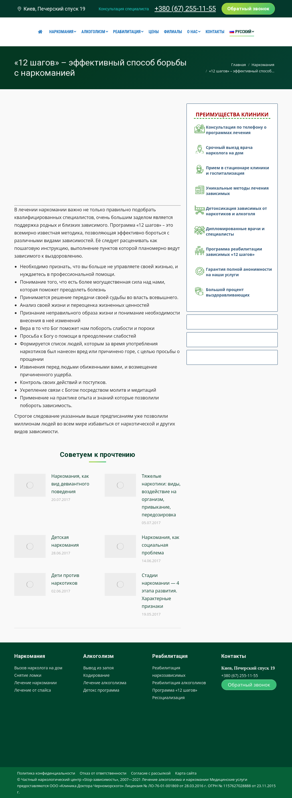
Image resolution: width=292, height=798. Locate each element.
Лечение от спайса (32, 690)
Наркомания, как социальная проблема (160, 545)
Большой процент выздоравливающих (228, 292)
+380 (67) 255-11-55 (185, 9)
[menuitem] (41, 32)
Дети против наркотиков (65, 579)
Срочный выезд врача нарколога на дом (229, 150)
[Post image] (30, 485)
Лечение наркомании (35, 682)
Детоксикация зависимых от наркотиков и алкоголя (236, 211)
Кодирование (96, 675)
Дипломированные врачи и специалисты (235, 231)
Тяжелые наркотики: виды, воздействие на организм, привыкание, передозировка (161, 495)
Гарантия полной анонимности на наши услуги (239, 271)
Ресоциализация (168, 697)
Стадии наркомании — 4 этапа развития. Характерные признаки (160, 590)
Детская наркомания (65, 541)
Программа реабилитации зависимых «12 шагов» (234, 251)
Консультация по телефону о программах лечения (236, 129)
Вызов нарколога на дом (38, 667)
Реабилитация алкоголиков (179, 682)
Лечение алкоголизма (104, 682)
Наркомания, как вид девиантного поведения (70, 484)
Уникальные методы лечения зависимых (237, 190)
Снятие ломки (27, 675)
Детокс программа (101, 690)
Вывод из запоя (98, 667)
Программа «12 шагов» (174, 690)
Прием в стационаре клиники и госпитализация (237, 170)
